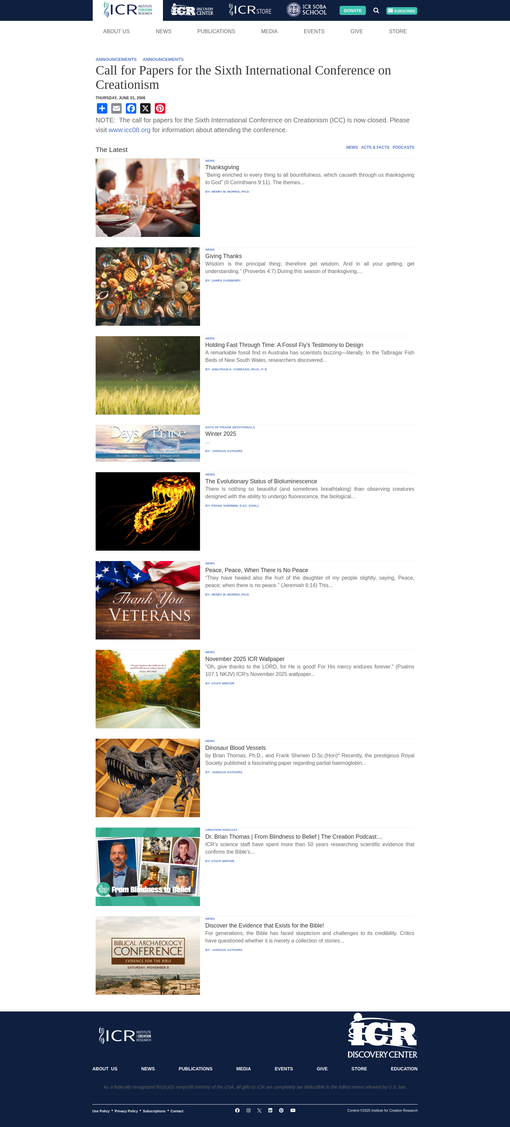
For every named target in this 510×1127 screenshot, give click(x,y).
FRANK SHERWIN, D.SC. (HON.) (235, 505)
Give (357, 31)
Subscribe (401, 11)
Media (269, 31)
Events (314, 31)
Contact (177, 1111)
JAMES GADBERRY (226, 280)
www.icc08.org (130, 129)
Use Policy (101, 1111)
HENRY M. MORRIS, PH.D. (230, 191)
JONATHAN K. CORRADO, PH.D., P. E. (239, 369)
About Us (116, 31)
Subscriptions (154, 1111)
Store (398, 31)
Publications (216, 31)
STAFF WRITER (223, 683)
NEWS (352, 147)
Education (404, 1068)
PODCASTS (403, 147)
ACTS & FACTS (375, 147)
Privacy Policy (126, 1111)
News (163, 31)
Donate (353, 10)
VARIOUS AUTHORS (226, 451)
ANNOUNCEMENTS (116, 59)
